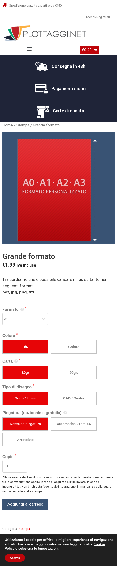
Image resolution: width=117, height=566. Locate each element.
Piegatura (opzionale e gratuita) (34, 413)
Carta (10, 361)
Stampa (22, 125)
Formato (13, 309)
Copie (8, 457)
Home (7, 125)
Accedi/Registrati (98, 17)
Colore (9, 336)
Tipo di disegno (17, 387)
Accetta (15, 558)
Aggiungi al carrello (25, 504)
